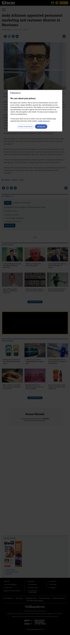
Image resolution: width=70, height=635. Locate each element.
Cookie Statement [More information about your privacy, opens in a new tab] (44, 121)
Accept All (41, 126)
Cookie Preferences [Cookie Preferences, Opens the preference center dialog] (25, 126)
